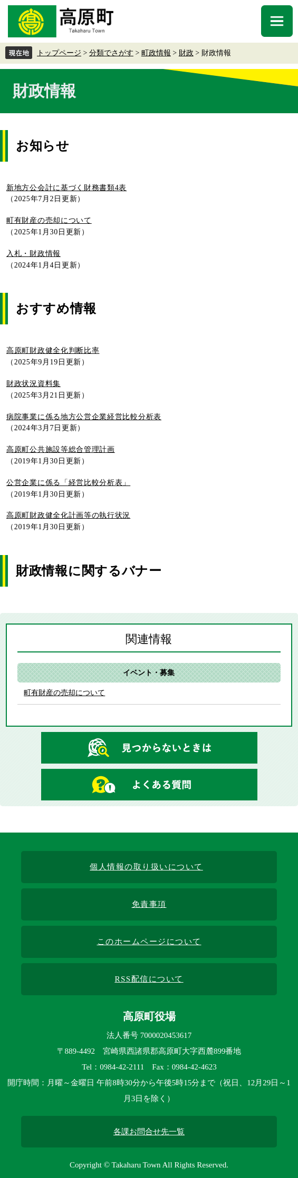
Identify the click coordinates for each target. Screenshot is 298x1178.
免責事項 (149, 904)
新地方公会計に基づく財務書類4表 (66, 188)
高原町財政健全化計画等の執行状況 (68, 515)
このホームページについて (149, 941)
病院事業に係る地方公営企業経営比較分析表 (83, 417)
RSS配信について (148, 979)
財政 (186, 53)
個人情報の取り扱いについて (146, 867)
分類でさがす (111, 53)
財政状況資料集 (33, 384)
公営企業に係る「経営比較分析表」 (68, 483)
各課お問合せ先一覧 (149, 1131)
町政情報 (156, 53)
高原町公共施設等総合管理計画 (60, 449)
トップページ (59, 53)
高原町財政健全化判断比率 (52, 350)
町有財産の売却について (49, 220)
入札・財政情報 (33, 254)
